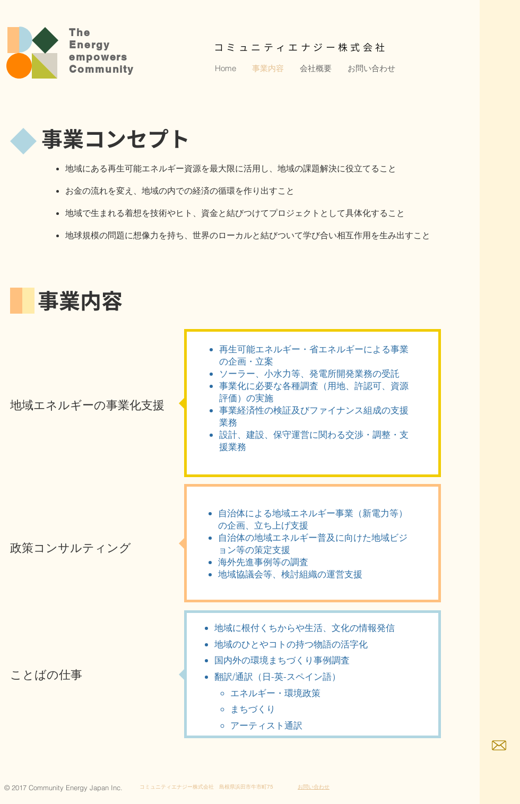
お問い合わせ (314, 786)
